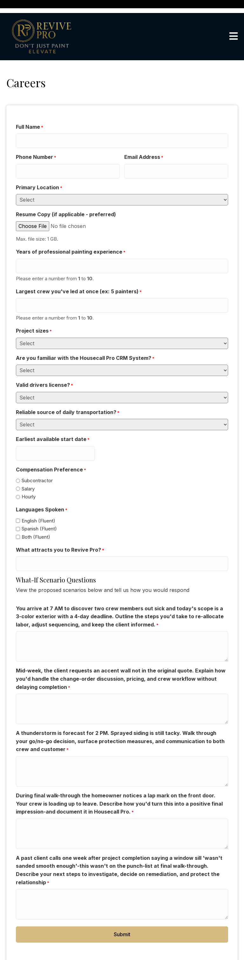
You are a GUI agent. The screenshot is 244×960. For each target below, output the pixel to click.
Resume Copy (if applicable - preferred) (66, 208)
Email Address (143, 154)
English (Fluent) (38, 506)
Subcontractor (37, 466)
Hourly (29, 483)
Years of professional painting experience (70, 246)
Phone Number (36, 154)
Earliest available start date (53, 428)
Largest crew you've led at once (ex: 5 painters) (79, 283)
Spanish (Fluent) (39, 515)
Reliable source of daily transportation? (67, 401)
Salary (28, 474)
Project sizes (34, 319)
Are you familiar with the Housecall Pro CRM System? (85, 346)
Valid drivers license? (44, 374)
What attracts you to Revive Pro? (60, 535)
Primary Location (39, 181)
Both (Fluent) (36, 523)
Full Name (29, 127)
